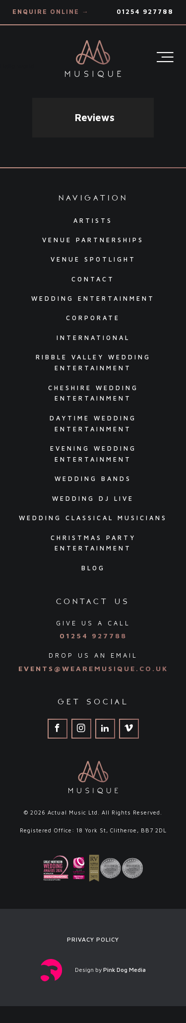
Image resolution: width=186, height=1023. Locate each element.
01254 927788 (145, 11)
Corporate (93, 318)
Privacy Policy (93, 939)
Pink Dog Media (124, 969)
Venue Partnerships (93, 240)
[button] (32, 147)
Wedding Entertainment (93, 298)
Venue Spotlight (93, 259)
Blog (93, 568)
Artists (93, 220)
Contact (93, 279)
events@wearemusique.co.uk (93, 668)
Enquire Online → (50, 11)
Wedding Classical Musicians (93, 518)
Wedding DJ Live (93, 498)
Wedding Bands (93, 478)
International (93, 337)
